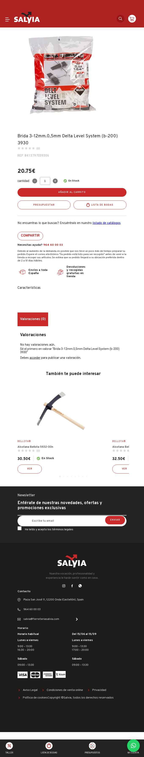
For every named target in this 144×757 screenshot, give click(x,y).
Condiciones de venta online (65, 690)
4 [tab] (71, 477)
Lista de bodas (102, 204)
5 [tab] (75, 477)
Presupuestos (92, 753)
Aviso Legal (30, 690)
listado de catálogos (106, 223)
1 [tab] (60, 477)
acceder (35, 358)
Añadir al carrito (72, 192)
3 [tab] (67, 477)
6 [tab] (79, 477)
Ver (29, 468)
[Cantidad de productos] (45, 181)
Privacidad (99, 690)
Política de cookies (35, 698)
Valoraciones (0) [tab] (33, 319)
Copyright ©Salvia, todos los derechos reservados (81, 698)
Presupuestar (44, 204)
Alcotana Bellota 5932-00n (35, 447)
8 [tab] (86, 477)
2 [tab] (64, 477)
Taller (9, 753)
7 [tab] (83, 477)
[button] (133, 745)
